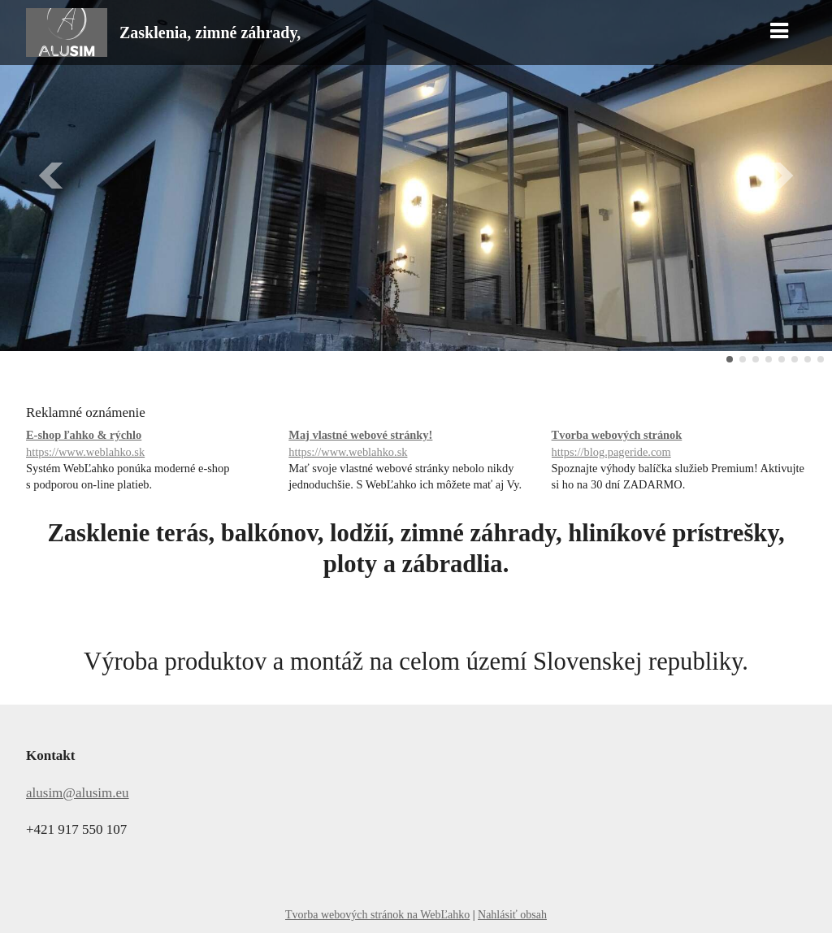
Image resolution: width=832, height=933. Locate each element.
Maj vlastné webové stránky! (415, 444)
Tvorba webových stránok (679, 444)
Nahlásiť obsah (512, 915)
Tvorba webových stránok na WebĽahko (377, 915)
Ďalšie (780, 176)
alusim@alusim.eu (77, 793)
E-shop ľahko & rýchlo (153, 444)
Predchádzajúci (52, 176)
